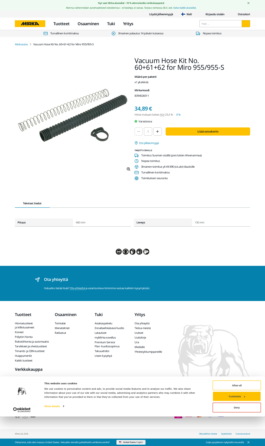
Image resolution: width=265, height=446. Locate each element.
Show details (52, 435)
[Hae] (246, 23)
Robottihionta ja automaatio (32, 341)
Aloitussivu (21, 44)
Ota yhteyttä (77, 288)
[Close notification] (248, 3)
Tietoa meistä (143, 328)
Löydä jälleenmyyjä (158, 14)
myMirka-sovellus (105, 337)
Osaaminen (88, 23)
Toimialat (60, 323)
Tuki (111, 23)
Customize (237, 426)
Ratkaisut (60, 333)
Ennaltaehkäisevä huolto (109, 328)
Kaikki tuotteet (23, 360)
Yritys (128, 23)
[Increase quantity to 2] (157, 131)
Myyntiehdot (22, 378)
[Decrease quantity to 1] (139, 131)
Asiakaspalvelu (103, 323)
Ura (137, 342)
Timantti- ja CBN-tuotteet (30, 351)
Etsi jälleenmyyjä (147, 143)
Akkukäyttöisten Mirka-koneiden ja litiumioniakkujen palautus (31, 396)
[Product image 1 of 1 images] (72, 115)
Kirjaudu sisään (212, 14)
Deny (237, 437)
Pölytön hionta (23, 337)
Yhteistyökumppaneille (148, 352)
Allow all (237, 414)
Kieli (186, 14)
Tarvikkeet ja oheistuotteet (31, 346)
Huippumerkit (23, 356)
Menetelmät (62, 328)
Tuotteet (61, 23)
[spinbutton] (148, 131)
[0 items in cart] (241, 14)
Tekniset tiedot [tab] (32, 203)
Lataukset (100, 333)
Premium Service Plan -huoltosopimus (107, 344)
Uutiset (139, 333)
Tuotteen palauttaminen (29, 383)
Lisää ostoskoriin (208, 131)
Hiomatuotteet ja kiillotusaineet (24, 325)
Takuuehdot (102, 351)
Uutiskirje (140, 337)
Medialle (140, 347)
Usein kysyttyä (103, 356)
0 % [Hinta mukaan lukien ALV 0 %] (178, 114)
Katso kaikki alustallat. (184, 7)
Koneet (19, 332)
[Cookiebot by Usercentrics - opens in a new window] (22, 439)
